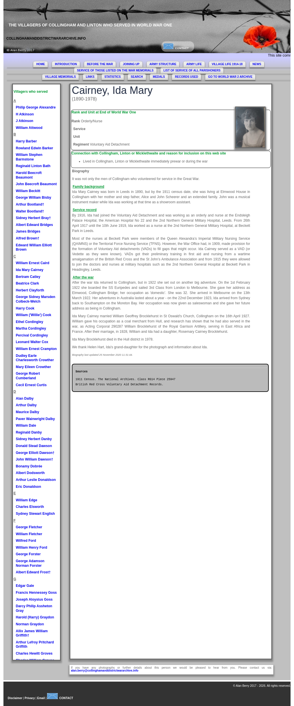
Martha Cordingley (31, 328)
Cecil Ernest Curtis (31, 385)
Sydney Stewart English (35, 514)
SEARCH (137, 76)
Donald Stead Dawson (34, 446)
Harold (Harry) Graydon (35, 617)
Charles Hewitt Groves (34, 653)
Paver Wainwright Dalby (35, 419)
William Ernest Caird (32, 263)
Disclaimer (15, 698)
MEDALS (159, 76)
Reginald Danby (29, 432)
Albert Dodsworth (30, 473)
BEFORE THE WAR (100, 64)
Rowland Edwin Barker (34, 148)
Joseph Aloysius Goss (34, 599)
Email (41, 698)
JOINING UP (131, 64)
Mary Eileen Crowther (33, 367)
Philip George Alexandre (36, 107)
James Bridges (28, 231)
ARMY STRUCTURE (163, 64)
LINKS (90, 76)
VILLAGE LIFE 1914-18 (227, 64)
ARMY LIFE (194, 64)
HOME (40, 64)
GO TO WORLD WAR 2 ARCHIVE (230, 76)
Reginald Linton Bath (33, 166)
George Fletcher (29, 527)
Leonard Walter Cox (32, 342)
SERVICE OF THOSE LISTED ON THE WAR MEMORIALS (115, 70)
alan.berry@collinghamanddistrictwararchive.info (104, 670)
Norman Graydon (30, 624)
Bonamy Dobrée (29, 466)
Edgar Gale (25, 586)
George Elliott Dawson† (35, 453)
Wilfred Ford (26, 541)
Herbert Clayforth (30, 290)
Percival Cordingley (32, 335)
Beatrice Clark (27, 283)
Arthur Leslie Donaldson (36, 480)
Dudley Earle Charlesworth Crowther (35, 358)
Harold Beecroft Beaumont (29, 175)
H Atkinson (25, 114)
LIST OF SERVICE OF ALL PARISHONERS (191, 70)
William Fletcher (29, 534)
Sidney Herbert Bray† (33, 218)
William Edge (26, 500)
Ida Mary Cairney (29, 270)
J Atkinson (24, 121)
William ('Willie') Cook (33, 315)
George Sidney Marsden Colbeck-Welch (35, 299)
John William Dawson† (34, 459)
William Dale (26, 425)
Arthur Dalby (26, 405)
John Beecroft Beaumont (36, 184)
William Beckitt (28, 191)
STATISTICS (113, 76)
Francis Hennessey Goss (36, 593)
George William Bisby (33, 198)
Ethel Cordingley (29, 322)
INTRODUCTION (66, 64)
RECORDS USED (186, 76)
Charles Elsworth (30, 507)
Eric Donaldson (28, 487)
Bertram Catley (28, 277)
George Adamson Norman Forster (30, 563)
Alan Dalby (25, 398)
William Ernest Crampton (36, 349)
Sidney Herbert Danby (34, 439)
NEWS (257, 64)
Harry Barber (26, 141)
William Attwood (29, 128)
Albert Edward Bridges (34, 225)
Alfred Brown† (27, 238)
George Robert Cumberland (28, 376)
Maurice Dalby (27, 412)
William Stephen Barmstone (29, 157)
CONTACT (176, 48)
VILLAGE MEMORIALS (60, 76)
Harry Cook (25, 308)
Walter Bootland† (30, 211)
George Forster (28, 554)
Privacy (30, 698)
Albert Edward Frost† (33, 572)
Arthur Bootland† (30, 204)
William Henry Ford (31, 548)
